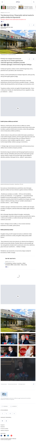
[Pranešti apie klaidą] (29, 25)
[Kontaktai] (6, 413)
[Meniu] (2, 2)
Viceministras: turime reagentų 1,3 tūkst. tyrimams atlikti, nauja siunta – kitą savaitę (16, 264)
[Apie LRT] (2, 413)
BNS (12, 27)
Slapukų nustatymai (5, 430)
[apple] (6, 420)
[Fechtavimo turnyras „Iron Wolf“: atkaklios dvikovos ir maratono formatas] (20, 7)
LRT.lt (10, 27)
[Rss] (14, 413)
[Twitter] (4, 435)
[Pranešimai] (10, 413)
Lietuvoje (2, 12)
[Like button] (2, 21)
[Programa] (5, 406)
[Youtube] (11, 435)
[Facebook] (1, 435)
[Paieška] (34, 2)
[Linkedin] (8, 435)
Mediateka (3, 426)
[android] (2, 420)
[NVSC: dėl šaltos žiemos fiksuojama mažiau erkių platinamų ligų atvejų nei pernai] (3, 7)
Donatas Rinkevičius (4, 27)
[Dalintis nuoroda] (33, 25)
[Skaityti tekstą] (33, 59)
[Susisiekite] (13, 406)
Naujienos (3, 424)
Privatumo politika (4, 428)
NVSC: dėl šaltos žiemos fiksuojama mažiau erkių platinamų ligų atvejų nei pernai (11, 7)
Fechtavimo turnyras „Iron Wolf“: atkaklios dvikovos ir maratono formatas (28, 7)
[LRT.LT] (18, 1)
